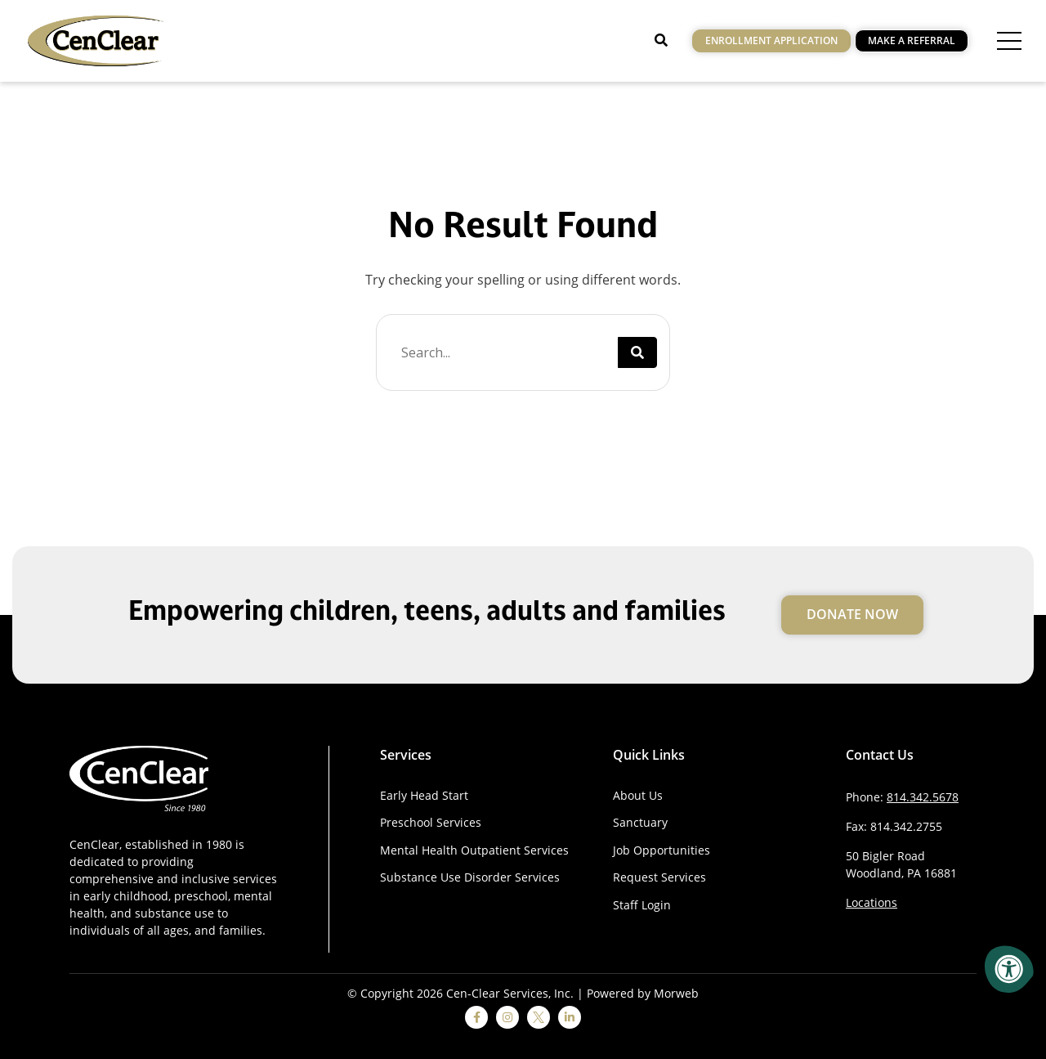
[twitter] (538, 1017)
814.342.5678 (923, 797)
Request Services (659, 877)
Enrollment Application (771, 40)
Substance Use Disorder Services (470, 877)
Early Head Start (424, 795)
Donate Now (852, 614)
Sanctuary (640, 822)
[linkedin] (569, 1017)
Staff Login (642, 905)
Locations (871, 902)
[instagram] (507, 1017)
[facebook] (476, 1017)
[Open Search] (661, 40)
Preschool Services (430, 822)
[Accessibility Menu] (1009, 969)
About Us (638, 795)
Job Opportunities (661, 850)
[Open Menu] (1009, 41)
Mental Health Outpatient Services (474, 850)
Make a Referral (911, 40)
